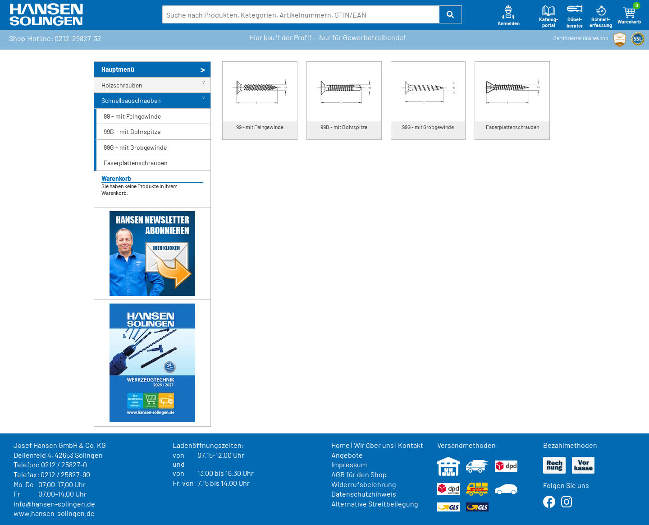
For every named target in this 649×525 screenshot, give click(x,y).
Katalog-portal (548, 16)
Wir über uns (374, 445)
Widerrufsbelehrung (363, 484)
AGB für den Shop (359, 474)
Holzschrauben (121, 85)
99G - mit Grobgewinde (135, 147)
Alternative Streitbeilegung (374, 503)
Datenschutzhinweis (363, 493)
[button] (450, 14)
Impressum (349, 464)
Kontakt (410, 445)
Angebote (347, 455)
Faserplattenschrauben (136, 162)
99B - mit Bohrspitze (132, 131)
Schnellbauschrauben (131, 100)
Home (340, 445)
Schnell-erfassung (601, 16)
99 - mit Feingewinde (132, 116)
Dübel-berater (575, 16)
